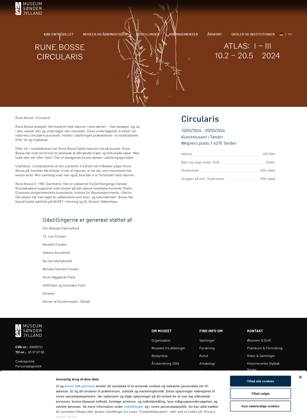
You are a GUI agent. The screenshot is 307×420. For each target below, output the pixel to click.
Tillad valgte (260, 366)
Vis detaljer (221, 411)
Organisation (161, 340)
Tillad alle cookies (260, 354)
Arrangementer (196, 12)
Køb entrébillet (90, 12)
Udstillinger (166, 12)
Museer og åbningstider (129, 12)
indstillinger (134, 379)
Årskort (222, 12)
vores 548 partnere (80, 359)
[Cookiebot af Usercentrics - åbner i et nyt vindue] (27, 411)
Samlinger (207, 340)
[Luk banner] (300, 350)
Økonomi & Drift (259, 340)
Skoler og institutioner (254, 12)
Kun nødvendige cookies (260, 379)
